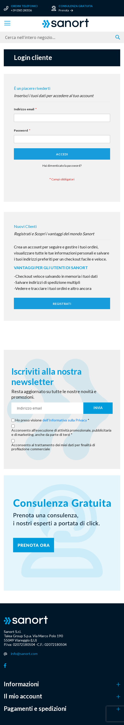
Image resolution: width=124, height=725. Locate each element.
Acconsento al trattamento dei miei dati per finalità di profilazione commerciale (53, 447)
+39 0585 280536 (21, 10)
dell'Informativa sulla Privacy (64, 420)
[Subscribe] (98, 408)
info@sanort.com (24, 653)
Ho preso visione (51, 420)
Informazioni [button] (21, 684)
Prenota (64, 10)
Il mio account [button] (23, 696)
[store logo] (65, 23)
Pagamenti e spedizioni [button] (35, 708)
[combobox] (62, 37)
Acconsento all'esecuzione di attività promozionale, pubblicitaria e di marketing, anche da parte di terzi (61, 432)
